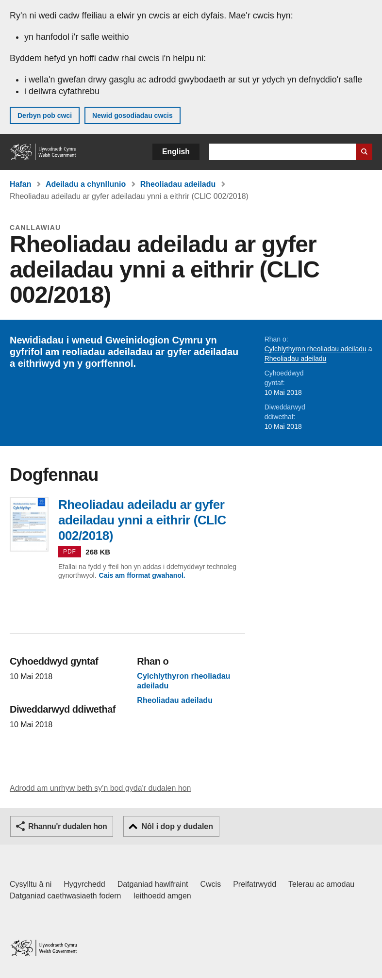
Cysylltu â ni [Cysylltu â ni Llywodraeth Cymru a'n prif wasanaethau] (30, 884)
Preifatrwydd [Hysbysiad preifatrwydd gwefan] (254, 884)
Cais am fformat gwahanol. (142, 575)
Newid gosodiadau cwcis (132, 115)
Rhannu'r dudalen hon (67, 826)
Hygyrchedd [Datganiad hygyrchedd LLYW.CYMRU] (84, 884)
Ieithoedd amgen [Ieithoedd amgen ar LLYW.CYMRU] (162, 896)
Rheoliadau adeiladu (178, 184)
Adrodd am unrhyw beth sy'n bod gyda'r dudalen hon (100, 788)
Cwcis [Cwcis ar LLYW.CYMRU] (210, 884)
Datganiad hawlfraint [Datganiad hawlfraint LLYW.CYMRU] (152, 884)
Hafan (20, 184)
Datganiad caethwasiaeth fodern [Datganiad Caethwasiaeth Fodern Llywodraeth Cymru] (65, 896)
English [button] (176, 151)
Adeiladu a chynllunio (86, 184)
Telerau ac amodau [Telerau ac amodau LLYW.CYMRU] (321, 884)
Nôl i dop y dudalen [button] (177, 826)
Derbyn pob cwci (44, 115)
